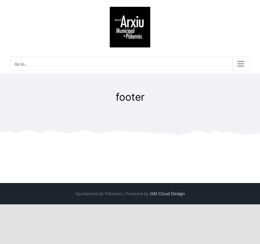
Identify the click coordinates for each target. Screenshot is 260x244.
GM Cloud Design (167, 193)
